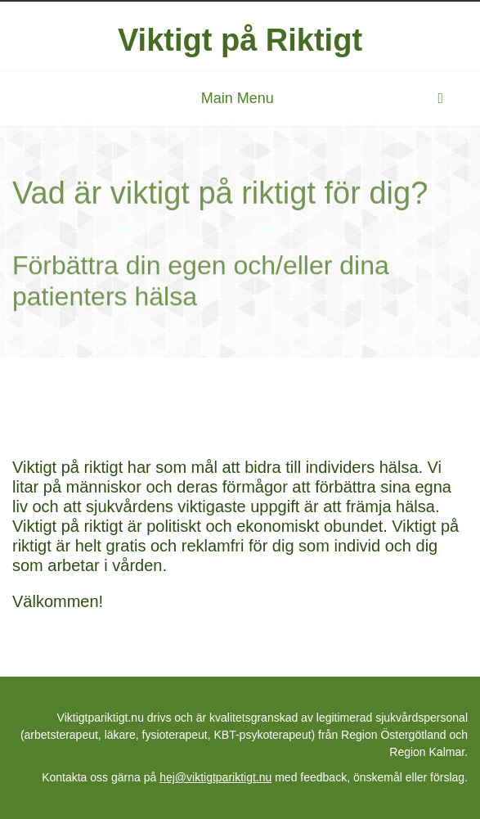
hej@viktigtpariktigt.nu (215, 777)
